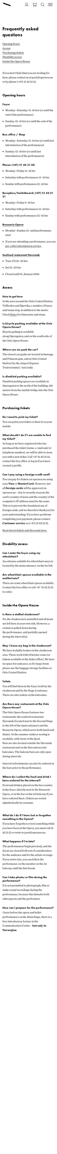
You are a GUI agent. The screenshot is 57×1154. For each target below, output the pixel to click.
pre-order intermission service (23, 245)
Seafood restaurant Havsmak (21, 255)
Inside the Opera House (16, 61)
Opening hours (11, 43)
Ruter (13, 314)
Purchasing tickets (13, 52)
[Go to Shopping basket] (35, 5)
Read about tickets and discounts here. (24, 530)
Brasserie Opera (12, 224)
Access (6, 48)
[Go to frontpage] (7, 5)
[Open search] (42, 4)
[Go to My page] (26, 4)
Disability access (12, 56)
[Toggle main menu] (50, 5)
